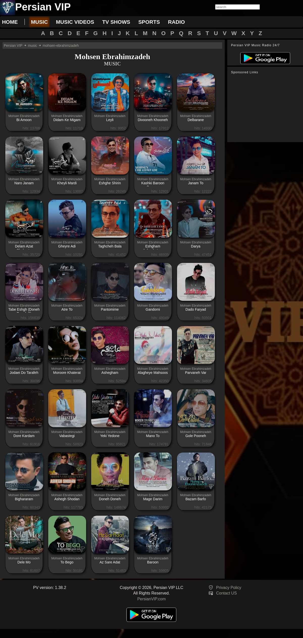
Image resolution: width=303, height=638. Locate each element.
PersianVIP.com (151, 599)
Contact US (226, 593)
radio (176, 22)
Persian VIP (13, 45)
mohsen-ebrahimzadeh (61, 45)
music (39, 22)
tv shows (116, 22)
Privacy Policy (228, 587)
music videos (75, 22)
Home (10, 22)
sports (149, 22)
